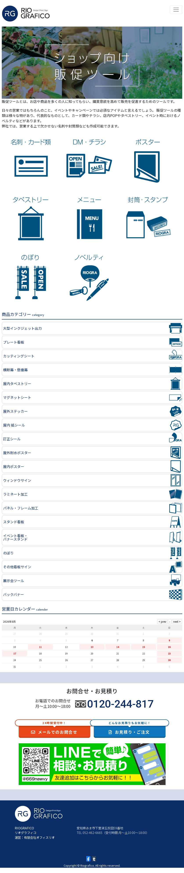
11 (40, 647)
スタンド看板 (13, 521)
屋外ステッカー (15, 411)
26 (66, 660)
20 (92, 653)
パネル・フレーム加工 (20, 508)
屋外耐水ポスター (17, 452)
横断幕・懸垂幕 (15, 369)
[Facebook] (88, 858)
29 (143, 660)
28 (117, 660)
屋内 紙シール (14, 425)
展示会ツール (13, 580)
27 (92, 660)
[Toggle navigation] (176, 9)
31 (14, 666)
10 (14, 647)
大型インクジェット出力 (22, 328)
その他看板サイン (17, 566)
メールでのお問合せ (54, 728)
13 (92, 647)
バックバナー (13, 594)
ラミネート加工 (15, 494)
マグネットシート (17, 397)
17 (14, 653)
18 (40, 653)
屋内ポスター (13, 466)
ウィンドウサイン (17, 480)
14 (117, 647)
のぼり (8, 553)
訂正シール (12, 438)
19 (66, 653)
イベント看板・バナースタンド (15, 537)
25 (40, 660)
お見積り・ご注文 (130, 728)
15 (143, 647)
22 (143, 653)
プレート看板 (13, 342)
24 (14, 660)
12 (66, 647)
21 (117, 653)
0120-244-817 (120, 704)
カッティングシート (18, 356)
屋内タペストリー (17, 383)
